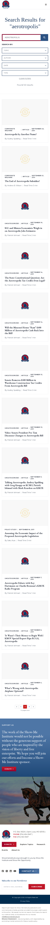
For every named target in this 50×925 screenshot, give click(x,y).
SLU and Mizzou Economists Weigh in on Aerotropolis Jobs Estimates (23, 229)
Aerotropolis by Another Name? (21, 134)
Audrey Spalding (13, 139)
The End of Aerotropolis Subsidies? (22, 181)
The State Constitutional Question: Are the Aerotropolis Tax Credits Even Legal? (25, 279)
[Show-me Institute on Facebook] (3, 871)
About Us (15, 850)
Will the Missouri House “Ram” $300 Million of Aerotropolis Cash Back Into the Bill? (24, 330)
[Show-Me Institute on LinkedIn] (11, 871)
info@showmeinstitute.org (11, 916)
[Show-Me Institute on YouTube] (15, 871)
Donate (9, 769)
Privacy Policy (25, 901)
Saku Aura (11, 540)
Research (41, 844)
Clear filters (25, 78)
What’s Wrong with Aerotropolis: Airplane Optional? (21, 689)
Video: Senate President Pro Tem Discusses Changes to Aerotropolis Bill (24, 434)
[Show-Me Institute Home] (6, 4)
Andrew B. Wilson (14, 186)
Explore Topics (26, 844)
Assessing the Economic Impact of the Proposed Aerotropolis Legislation (24, 535)
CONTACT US (29, 871)
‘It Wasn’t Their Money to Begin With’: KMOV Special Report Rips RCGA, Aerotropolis (24, 638)
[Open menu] (46, 4)
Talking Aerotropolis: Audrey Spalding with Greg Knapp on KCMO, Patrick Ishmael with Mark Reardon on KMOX (24, 485)
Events (5, 850)
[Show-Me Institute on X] (7, 871)
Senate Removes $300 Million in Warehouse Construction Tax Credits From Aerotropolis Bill (23, 383)
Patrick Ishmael (13, 235)
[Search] (44, 37)
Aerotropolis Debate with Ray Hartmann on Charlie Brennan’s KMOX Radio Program (24, 586)
